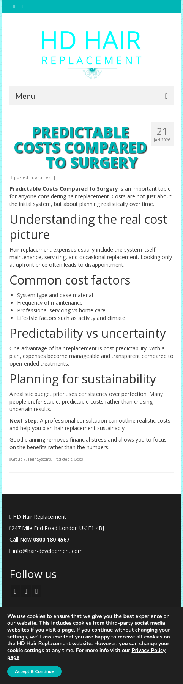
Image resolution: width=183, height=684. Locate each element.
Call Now (39, 539)
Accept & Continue (34, 671)
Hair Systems (39, 459)
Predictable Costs (68, 459)
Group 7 (18, 459)
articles (42, 177)
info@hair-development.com (46, 550)
